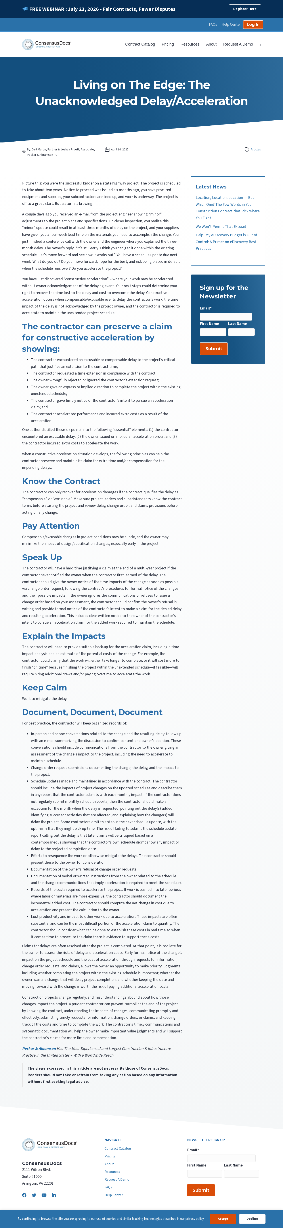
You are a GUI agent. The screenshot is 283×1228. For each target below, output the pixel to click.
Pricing (168, 44)
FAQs (213, 24)
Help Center (231, 24)
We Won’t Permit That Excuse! (221, 226)
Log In (253, 24)
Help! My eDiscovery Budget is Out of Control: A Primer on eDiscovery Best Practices (226, 241)
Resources (189, 44)
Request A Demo (238, 44)
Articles (256, 149)
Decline (252, 1218)
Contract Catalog (140, 44)
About (211, 44)
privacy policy (194, 1218)
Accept (223, 1218)
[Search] (258, 44)
